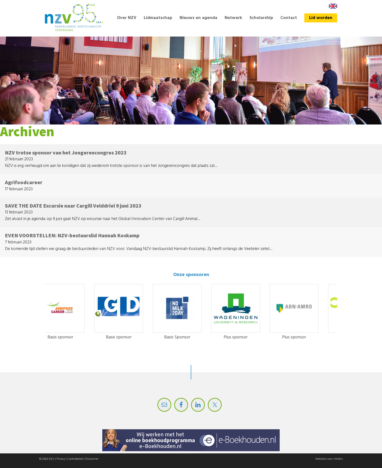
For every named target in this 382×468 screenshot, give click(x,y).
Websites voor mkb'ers (329, 459)
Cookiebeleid (75, 459)
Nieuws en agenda (198, 17)
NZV (51, 459)
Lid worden (320, 17)
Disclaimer (91, 459)
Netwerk (233, 17)
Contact (288, 17)
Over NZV (126, 17)
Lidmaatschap (158, 17)
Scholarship (261, 17)
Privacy (61, 459)
